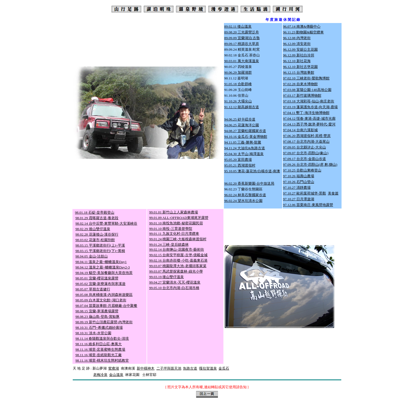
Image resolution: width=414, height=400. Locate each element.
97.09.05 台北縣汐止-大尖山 (304, 147)
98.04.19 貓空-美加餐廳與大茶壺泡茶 (104, 273)
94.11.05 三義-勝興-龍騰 (242, 142)
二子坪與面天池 (168, 368)
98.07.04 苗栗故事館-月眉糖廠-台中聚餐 (106, 306)
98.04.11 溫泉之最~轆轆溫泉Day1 (101, 262)
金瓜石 (223, 368)
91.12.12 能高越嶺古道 (241, 107)
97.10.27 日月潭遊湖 (298, 199)
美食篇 (333, 193)
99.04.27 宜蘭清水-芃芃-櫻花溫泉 (174, 282)
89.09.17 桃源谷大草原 (241, 44)
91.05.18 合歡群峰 (238, 84)
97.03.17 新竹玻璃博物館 (302, 95)
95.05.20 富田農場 (238, 160)
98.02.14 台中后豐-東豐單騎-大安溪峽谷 (106, 223)
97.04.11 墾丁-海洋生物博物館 (306, 113)
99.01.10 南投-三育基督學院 (170, 229)
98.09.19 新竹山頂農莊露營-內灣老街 (104, 322)
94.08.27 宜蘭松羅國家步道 (245, 131)
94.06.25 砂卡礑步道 (239, 119)
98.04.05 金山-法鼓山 (91, 256)
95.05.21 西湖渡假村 (239, 165)
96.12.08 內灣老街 (297, 38)
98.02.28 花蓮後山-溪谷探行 (96, 234)
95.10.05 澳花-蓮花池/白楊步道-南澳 (252, 171)
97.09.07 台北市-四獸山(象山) (305, 153)
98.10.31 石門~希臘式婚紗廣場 (99, 327)
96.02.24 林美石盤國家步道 (245, 195)
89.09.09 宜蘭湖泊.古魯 (242, 38)
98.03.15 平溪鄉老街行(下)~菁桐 (100, 251)
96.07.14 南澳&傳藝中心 (301, 26)
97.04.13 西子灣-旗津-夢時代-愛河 (309, 124)
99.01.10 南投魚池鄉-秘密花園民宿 (176, 223)
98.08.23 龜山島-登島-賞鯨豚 (97, 317)
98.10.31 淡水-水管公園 (93, 333)
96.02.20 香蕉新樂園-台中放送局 (249, 183)
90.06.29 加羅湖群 (238, 72)
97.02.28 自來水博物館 (300, 84)
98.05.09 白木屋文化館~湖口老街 (100, 300)
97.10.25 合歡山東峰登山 (302, 170)
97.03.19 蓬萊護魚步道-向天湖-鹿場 (310, 107)
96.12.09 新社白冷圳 (298, 55)
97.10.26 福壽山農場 (298, 176)
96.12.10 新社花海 (297, 61)
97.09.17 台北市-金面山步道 (304, 159)
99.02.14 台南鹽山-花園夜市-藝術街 (176, 249)
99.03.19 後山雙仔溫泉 (166, 277)
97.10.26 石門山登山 (298, 182)
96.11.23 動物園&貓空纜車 (303, 32)
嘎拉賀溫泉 (208, 368)
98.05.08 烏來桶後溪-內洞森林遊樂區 (104, 295)
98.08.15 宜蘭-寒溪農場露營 (96, 311)
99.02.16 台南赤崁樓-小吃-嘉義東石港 (178, 260)
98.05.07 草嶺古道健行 (92, 289)
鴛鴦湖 (113, 368)
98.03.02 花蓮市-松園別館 (95, 240)
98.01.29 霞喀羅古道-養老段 (96, 218)
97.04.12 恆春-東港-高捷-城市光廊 (309, 118)
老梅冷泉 (100, 375)
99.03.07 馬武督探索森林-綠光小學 (176, 271)
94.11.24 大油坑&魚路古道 (244, 148)
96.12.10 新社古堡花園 (300, 67)
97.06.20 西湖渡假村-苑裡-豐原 (307, 136)
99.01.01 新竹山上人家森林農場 (173, 212)
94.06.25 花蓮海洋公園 (241, 125)
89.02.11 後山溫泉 (238, 26)
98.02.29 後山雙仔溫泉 (92, 229)
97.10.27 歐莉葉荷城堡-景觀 (304, 193)
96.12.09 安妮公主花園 (300, 49)
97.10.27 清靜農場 (297, 187)
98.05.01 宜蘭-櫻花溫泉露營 (96, 278)
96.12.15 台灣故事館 (298, 72)
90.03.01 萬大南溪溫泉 (241, 61)
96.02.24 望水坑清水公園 (243, 201)
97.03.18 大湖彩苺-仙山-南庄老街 (308, 101)
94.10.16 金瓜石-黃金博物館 (245, 137)
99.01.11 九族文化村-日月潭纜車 (174, 234)
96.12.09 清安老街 (297, 44)
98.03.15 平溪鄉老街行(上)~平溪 (100, 245)
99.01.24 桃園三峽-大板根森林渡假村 (177, 239)
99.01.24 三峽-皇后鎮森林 (169, 244)
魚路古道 (190, 368)
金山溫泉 (116, 375)
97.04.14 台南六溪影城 (300, 130)
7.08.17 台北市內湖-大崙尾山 (307, 141)
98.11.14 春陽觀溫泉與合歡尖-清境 (102, 338)
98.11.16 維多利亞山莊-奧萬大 (98, 344)
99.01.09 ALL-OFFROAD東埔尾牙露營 (178, 218)
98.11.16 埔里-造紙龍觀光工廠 (98, 355)
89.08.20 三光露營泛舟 (241, 32)
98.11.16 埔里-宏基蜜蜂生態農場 (100, 349)
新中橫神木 (145, 368)
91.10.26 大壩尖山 (238, 101)
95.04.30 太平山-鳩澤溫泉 (244, 154)
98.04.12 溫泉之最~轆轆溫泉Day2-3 (102, 267)
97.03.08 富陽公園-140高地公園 (307, 90)
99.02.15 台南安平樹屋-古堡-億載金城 (178, 255)
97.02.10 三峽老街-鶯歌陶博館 (306, 78)
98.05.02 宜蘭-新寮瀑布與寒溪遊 (100, 284)
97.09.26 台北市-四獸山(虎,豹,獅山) (310, 164)
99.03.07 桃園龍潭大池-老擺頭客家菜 (177, 266)
